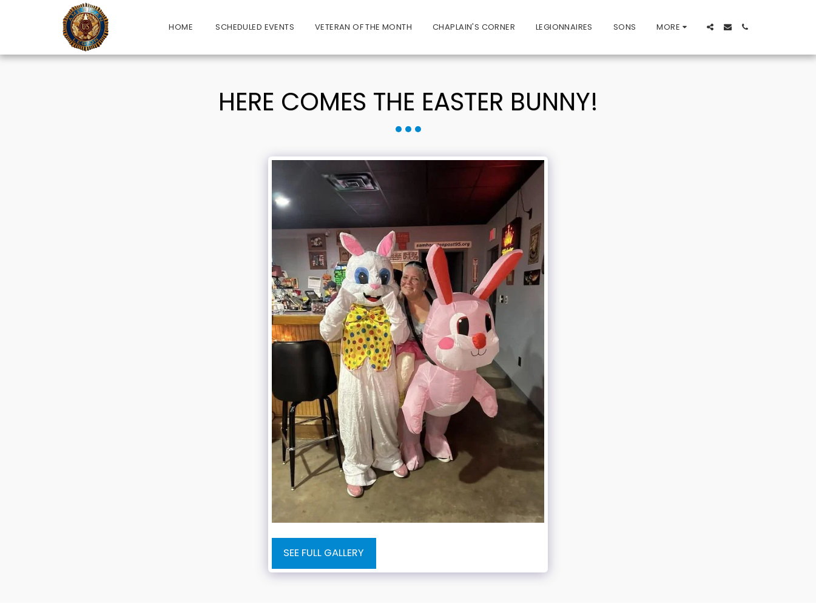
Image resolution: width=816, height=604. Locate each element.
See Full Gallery (323, 553)
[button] (710, 27)
